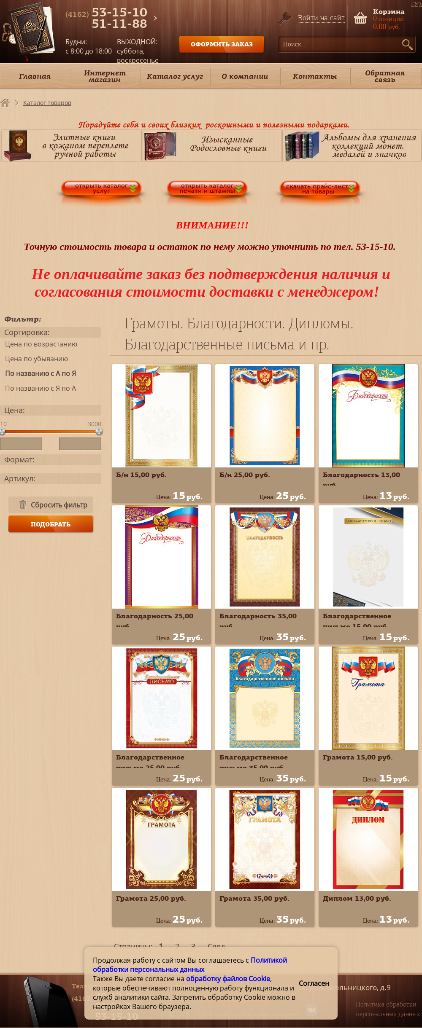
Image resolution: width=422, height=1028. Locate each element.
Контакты (315, 76)
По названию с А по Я (38, 373)
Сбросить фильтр (59, 505)
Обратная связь (385, 76)
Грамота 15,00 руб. (358, 757)
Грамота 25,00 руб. (151, 898)
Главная (35, 76)
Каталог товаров (47, 103)
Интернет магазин (105, 76)
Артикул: (19, 478)
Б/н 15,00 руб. (141, 474)
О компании (245, 76)
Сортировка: (27, 332)
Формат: (19, 459)
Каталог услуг (175, 76)
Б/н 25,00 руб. (244, 474)
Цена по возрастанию (38, 344)
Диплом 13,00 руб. (357, 898)
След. (217, 946)
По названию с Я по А (38, 388)
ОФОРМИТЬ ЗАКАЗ (222, 44)
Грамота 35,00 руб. (254, 898)
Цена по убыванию (34, 358)
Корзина (389, 11)
